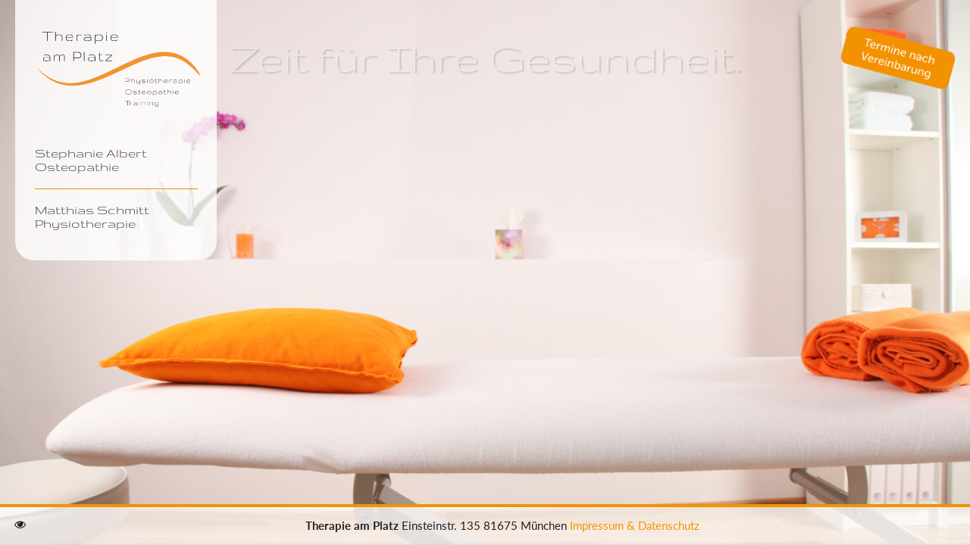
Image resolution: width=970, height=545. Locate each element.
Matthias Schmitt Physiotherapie (92, 216)
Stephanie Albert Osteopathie (91, 159)
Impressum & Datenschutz (634, 525)
